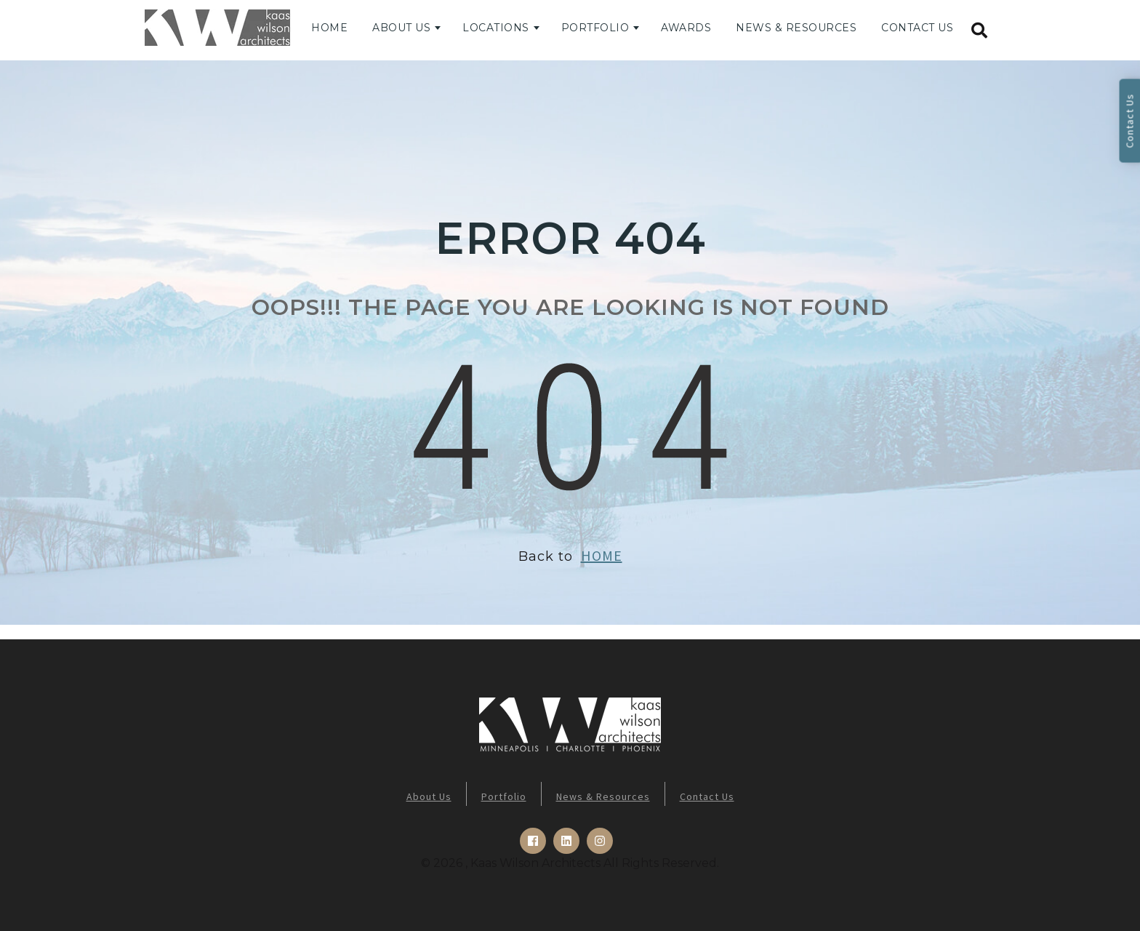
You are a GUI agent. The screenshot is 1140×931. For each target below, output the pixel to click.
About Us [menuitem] (428, 796)
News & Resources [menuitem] (603, 796)
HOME (601, 555)
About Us (401, 27)
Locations (495, 27)
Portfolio (595, 27)
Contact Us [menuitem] (707, 796)
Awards (686, 27)
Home (329, 27)
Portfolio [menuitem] (503, 796)
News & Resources (796, 27)
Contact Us (917, 27)
